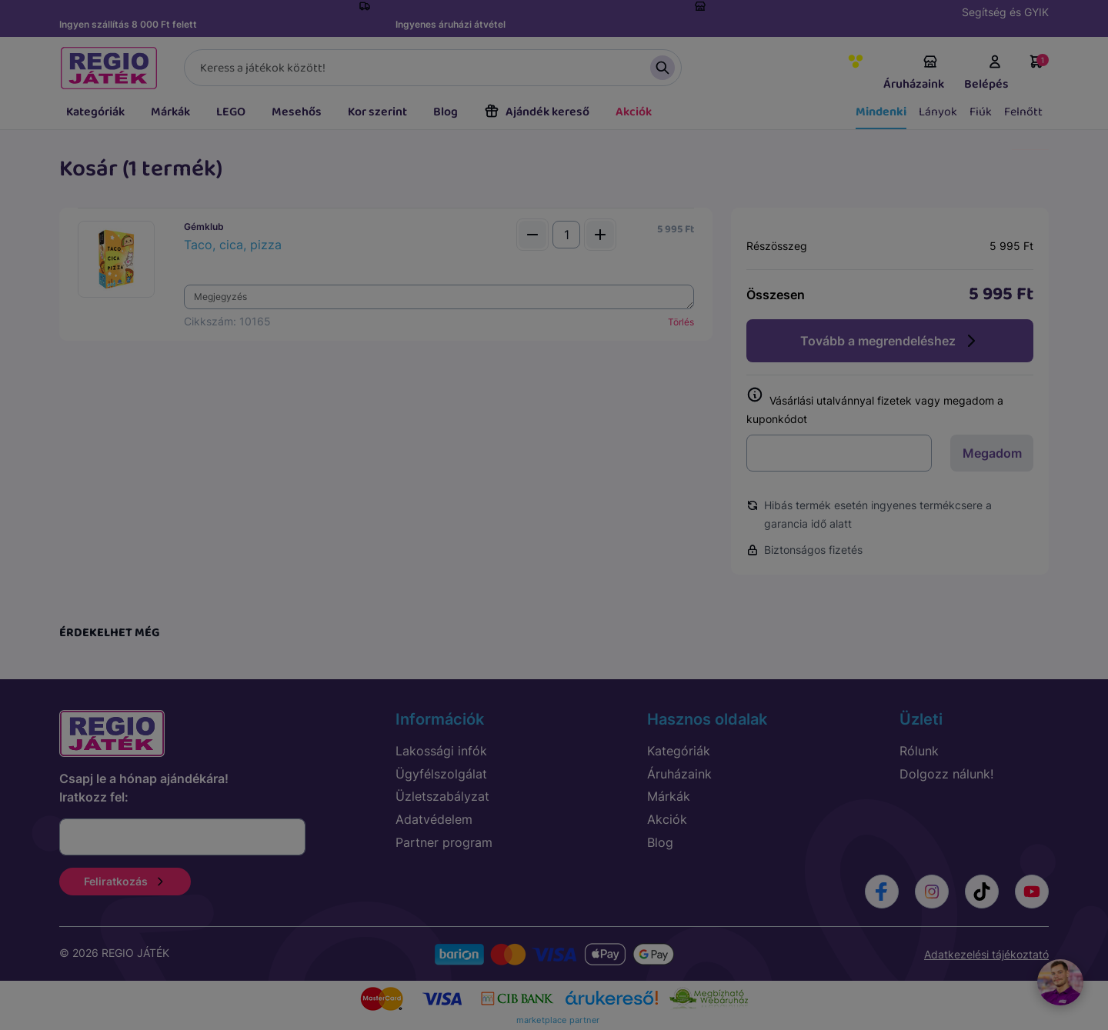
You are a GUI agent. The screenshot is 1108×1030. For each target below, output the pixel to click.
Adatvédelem (433, 819)
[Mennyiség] (566, 234)
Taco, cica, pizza (233, 244)
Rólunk (919, 750)
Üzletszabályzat (442, 796)
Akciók (634, 112)
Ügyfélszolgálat (441, 774)
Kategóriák (95, 112)
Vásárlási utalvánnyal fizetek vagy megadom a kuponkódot (874, 406)
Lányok (938, 112)
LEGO (230, 112)
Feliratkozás (125, 881)
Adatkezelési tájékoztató (986, 954)
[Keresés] (433, 67)
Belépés (986, 74)
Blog (445, 112)
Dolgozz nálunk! (946, 774)
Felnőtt (1023, 112)
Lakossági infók (441, 750)
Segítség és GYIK (1005, 11)
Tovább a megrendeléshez (890, 341)
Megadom (992, 453)
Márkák (170, 112)
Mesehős (297, 112)
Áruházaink (913, 74)
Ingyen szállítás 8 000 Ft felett (128, 24)
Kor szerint (377, 112)
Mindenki (881, 112)
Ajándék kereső (536, 112)
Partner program (443, 842)
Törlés (681, 322)
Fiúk (981, 112)
